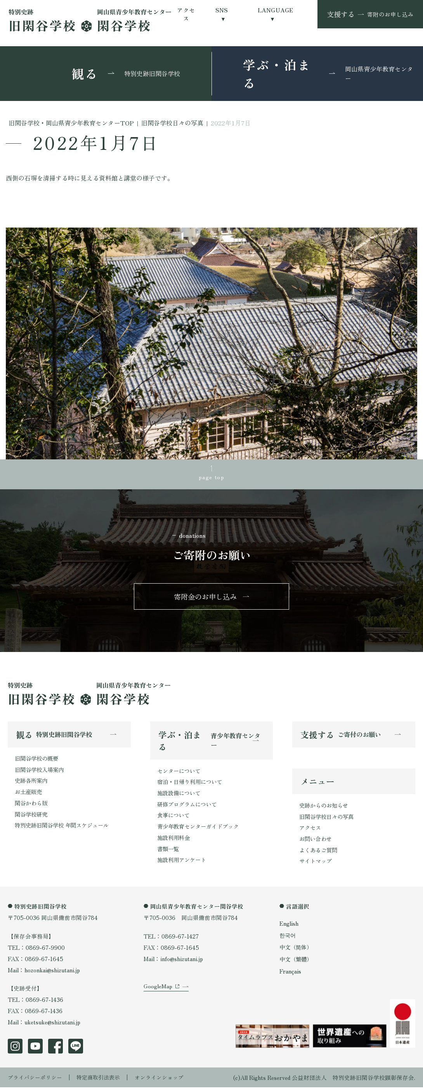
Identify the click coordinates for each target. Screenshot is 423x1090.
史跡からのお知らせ (325, 808)
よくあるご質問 (319, 853)
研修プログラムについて (189, 807)
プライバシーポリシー (37, 1080)
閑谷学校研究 (32, 817)
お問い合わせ (316, 842)
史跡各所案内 (32, 783)
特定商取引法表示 (103, 1080)
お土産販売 (29, 794)
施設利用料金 (174, 840)
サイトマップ (316, 864)
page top (211, 477)
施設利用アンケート (183, 863)
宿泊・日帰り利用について (192, 784)
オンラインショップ (168, 1080)
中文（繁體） (296, 961)
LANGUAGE (275, 10)
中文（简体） (296, 950)
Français (290, 973)
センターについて (180, 772)
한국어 (288, 938)
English (289, 926)
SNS (221, 10)
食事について (174, 818)
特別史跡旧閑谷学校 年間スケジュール (65, 828)
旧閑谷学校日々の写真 (328, 819)
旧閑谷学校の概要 (38, 760)
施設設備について (180, 795)
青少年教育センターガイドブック (200, 829)
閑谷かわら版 (32, 805)
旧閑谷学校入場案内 (41, 772)
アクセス (186, 14)
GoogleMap (158, 994)
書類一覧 (168, 852)
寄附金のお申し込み (205, 598)
